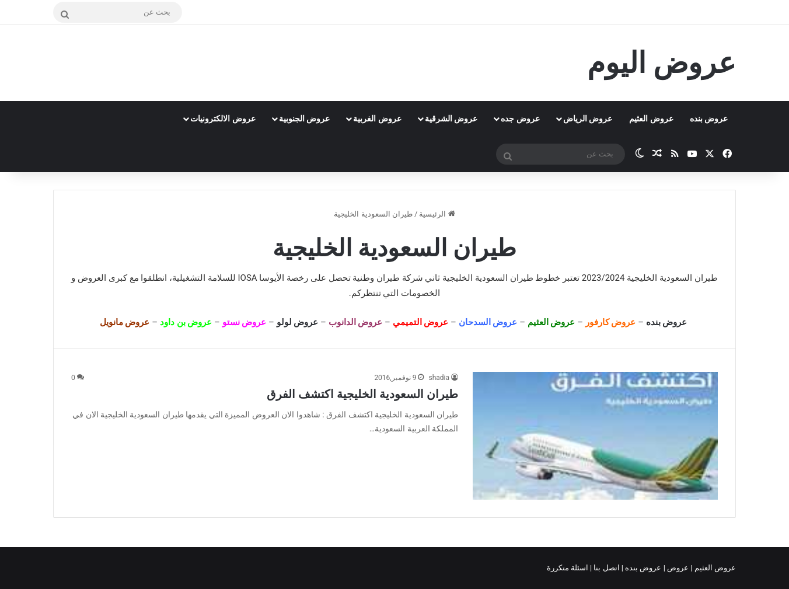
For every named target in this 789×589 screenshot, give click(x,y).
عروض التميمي (421, 322)
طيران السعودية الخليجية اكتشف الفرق (362, 394)
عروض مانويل (125, 322)
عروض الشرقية (451, 118)
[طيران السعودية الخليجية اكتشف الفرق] (595, 436)
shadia (438, 378)
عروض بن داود (186, 322)
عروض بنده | (643, 567)
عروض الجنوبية (304, 118)
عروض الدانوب (356, 322)
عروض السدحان (488, 322)
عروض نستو (244, 322)
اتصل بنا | (606, 567)
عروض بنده (709, 118)
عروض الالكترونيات (222, 118)
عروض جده (520, 118)
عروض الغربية (377, 118)
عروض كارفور (610, 322)
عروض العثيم (651, 118)
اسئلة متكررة (568, 567)
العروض (92, 278)
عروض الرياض (587, 118)
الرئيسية (437, 214)
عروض (677, 567)
